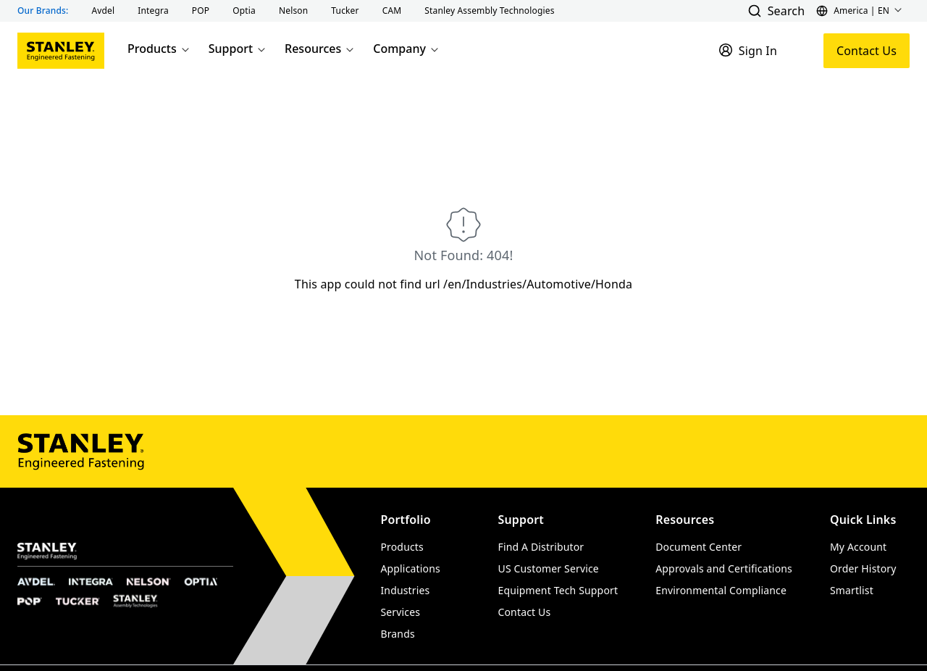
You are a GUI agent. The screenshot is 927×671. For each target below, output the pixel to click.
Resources (320, 49)
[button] (103, 11)
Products (159, 49)
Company (406, 49)
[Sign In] (748, 50)
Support (238, 49)
